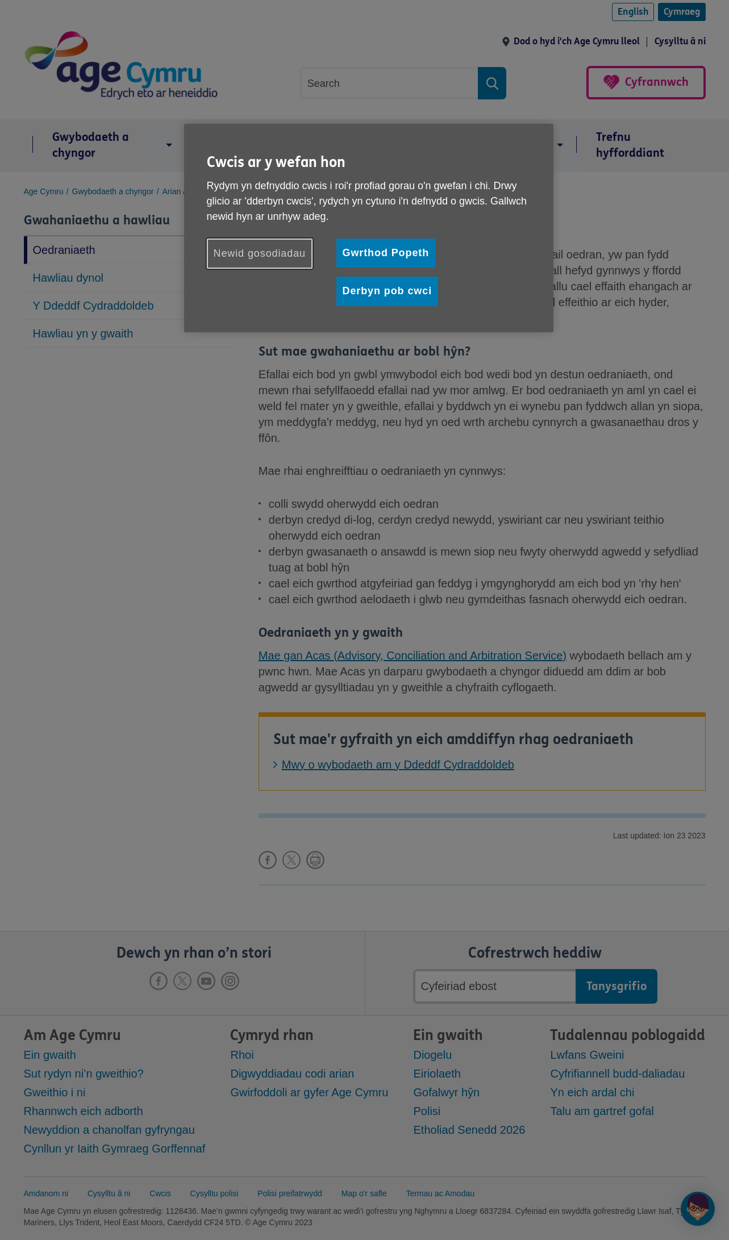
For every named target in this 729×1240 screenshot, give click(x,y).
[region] (368, 228)
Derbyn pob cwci (387, 291)
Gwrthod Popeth (386, 252)
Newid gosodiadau (260, 253)
